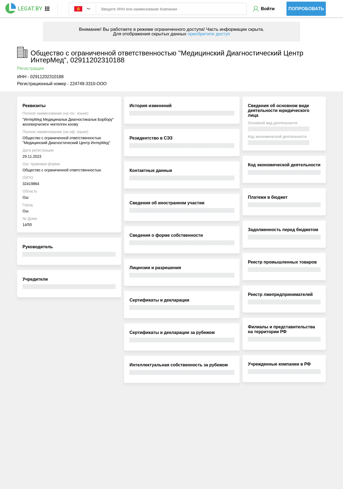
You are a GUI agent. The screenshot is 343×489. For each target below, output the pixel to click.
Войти (268, 8)
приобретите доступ (209, 33)
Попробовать (306, 8)
